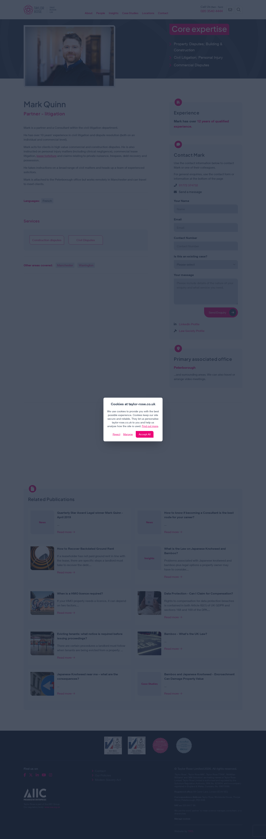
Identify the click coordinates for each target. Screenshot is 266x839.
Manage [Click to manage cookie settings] (128, 434)
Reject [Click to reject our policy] (116, 434)
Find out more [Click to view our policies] (150, 426)
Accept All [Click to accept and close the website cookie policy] (145, 434)
